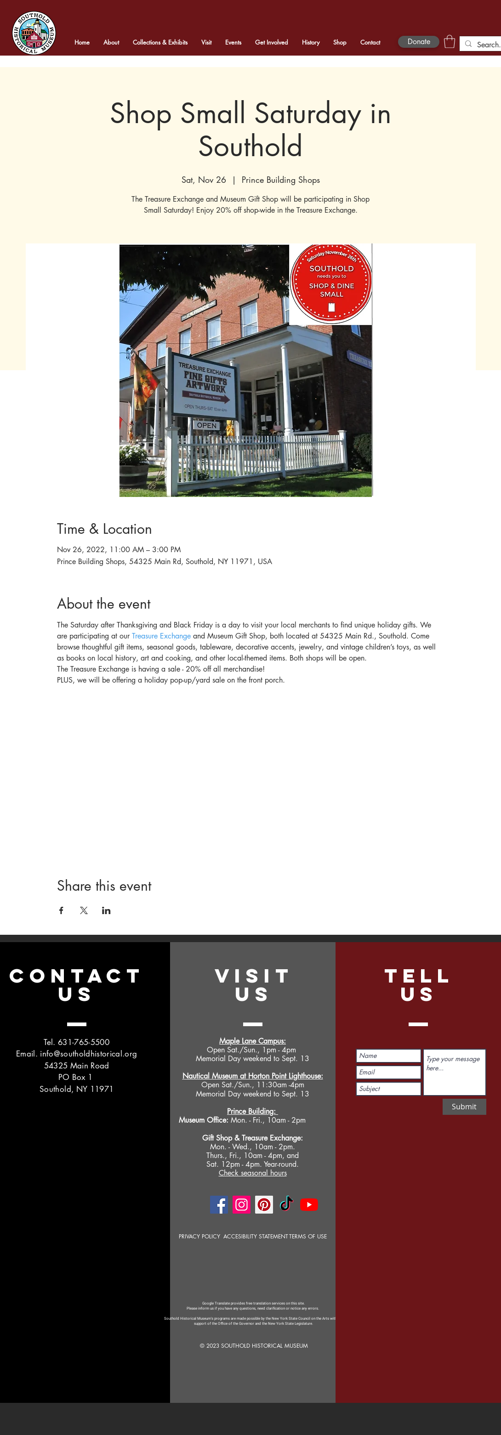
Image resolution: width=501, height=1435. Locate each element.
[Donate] (418, 42)
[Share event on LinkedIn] (106, 910)
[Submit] (464, 1107)
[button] (449, 41)
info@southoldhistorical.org (88, 1054)
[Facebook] (219, 1205)
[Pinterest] (264, 1205)
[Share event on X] (84, 910)
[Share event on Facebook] (61, 910)
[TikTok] (287, 1205)
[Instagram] (241, 1205)
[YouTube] (309, 1205)
